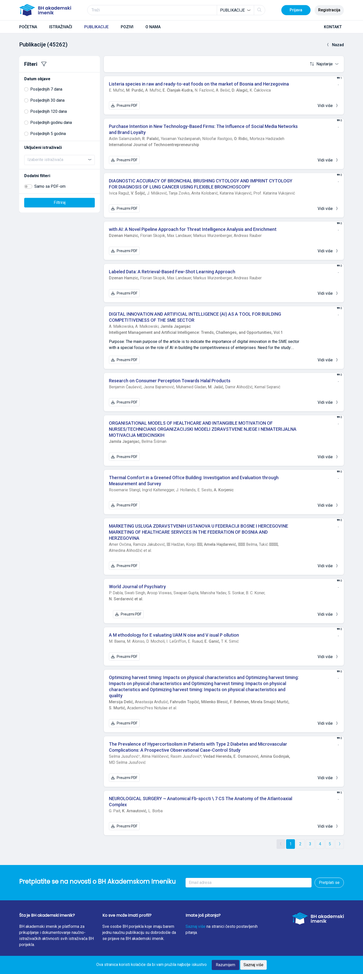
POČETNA (28, 26)
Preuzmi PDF (124, 105)
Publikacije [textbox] (232, 10)
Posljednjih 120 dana (48, 111)
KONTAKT (333, 26)
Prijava (296, 10)
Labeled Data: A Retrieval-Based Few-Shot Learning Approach (172, 271)
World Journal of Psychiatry (137, 586)
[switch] (28, 186)
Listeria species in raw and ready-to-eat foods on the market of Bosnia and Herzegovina (199, 84)
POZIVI (127, 26)
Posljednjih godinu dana (51, 122)
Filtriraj (60, 202)
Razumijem (225, 964)
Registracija (329, 10)
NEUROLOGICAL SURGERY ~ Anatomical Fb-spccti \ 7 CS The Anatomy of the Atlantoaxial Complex (200, 801)
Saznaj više (195, 926)
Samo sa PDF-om (50, 186)
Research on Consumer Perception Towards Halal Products (169, 380)
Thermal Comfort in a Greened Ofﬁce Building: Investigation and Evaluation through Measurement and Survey (194, 480)
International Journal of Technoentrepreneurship (154, 144)
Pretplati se (329, 882)
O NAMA (153, 26)
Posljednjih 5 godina (48, 133)
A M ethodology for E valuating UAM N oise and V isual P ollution (174, 635)
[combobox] (235, 10)
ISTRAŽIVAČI (60, 26)
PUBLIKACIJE (96, 26)
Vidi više (328, 105)
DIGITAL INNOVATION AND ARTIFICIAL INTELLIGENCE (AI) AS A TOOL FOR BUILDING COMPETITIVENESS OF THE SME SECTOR (195, 317)
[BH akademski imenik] (45, 10)
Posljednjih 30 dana (47, 100)
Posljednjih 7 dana (46, 89)
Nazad (335, 44)
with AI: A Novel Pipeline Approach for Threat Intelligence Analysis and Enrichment (193, 229)
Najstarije (322, 64)
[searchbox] (59, 160)
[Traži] (176, 10)
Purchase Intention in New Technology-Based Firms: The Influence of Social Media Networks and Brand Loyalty (203, 129)
